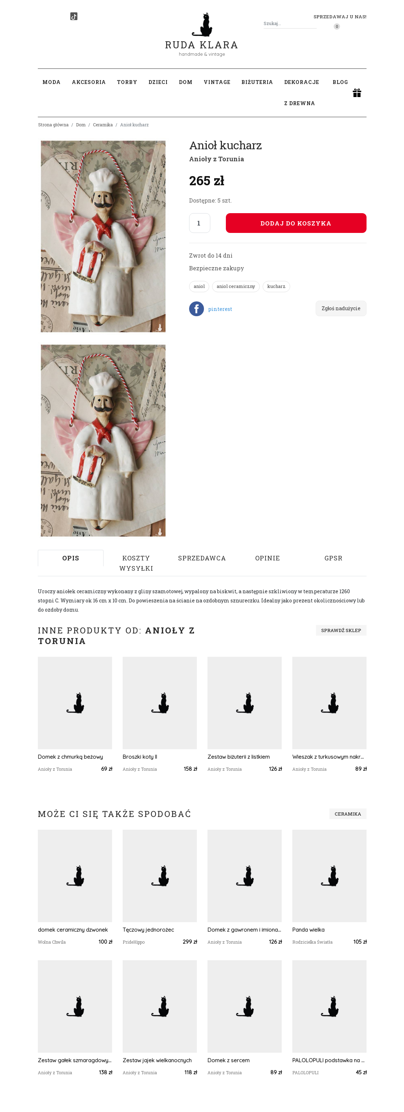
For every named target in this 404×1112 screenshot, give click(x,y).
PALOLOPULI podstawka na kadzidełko (329, 1060)
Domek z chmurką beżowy (70, 756)
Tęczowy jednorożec (148, 929)
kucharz (276, 286)
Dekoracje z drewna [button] (301, 93)
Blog (340, 82)
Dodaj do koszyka (296, 223)
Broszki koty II (140, 756)
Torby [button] (127, 82)
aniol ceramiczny (236, 286)
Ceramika (103, 124)
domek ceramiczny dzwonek (73, 929)
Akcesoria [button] (89, 82)
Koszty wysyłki (136, 563)
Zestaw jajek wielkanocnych (157, 1060)
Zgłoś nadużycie (341, 308)
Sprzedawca (202, 558)
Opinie (267, 558)
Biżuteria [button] (257, 82)
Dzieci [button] (158, 82)
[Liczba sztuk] (199, 223)
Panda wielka (308, 929)
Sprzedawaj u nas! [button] (340, 16)
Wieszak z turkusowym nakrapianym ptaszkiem (329, 756)
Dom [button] (186, 82)
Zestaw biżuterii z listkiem (238, 756)
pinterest (220, 309)
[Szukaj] (314, 23)
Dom (81, 124)
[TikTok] (73, 16)
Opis (70, 558)
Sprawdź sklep (341, 630)
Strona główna (53, 124)
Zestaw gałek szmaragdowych (75, 1060)
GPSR (333, 558)
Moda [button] (51, 82)
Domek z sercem (228, 1060)
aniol (199, 286)
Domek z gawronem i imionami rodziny (244, 929)
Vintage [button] (217, 82)
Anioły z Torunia (216, 159)
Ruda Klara (202, 39)
